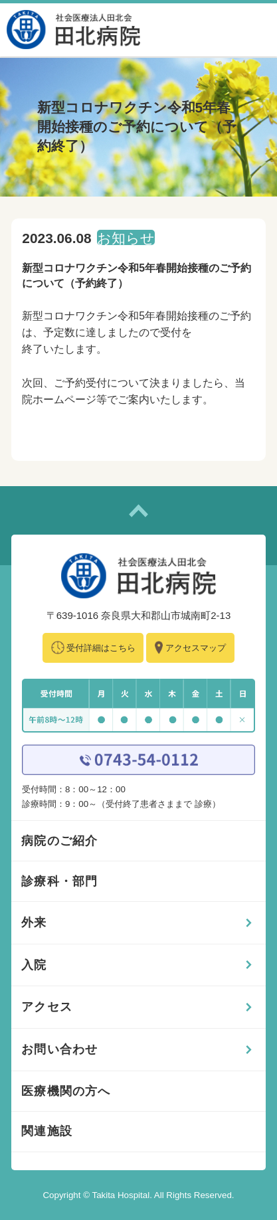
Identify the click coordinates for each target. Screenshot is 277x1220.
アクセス (46, 1006)
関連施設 (46, 1131)
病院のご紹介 (59, 840)
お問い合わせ (59, 1049)
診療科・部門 (59, 881)
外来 (33, 922)
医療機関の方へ (66, 1091)
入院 (33, 965)
